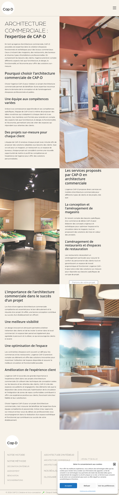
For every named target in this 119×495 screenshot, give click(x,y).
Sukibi (55, 492)
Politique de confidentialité (88, 491)
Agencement (13, 471)
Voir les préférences (106, 486)
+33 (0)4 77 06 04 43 (89, 459)
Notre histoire (16, 454)
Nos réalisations (54, 470)
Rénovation (12, 475)
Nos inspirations (15, 480)
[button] (114, 464)
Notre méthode (16, 461)
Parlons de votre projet (83, 282)
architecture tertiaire (55, 465)
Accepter (68, 486)
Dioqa (48, 492)
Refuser (87, 486)
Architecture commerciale (57, 460)
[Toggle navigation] (114, 8)
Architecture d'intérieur (59, 454)
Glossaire (50, 476)
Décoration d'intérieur (18, 466)
